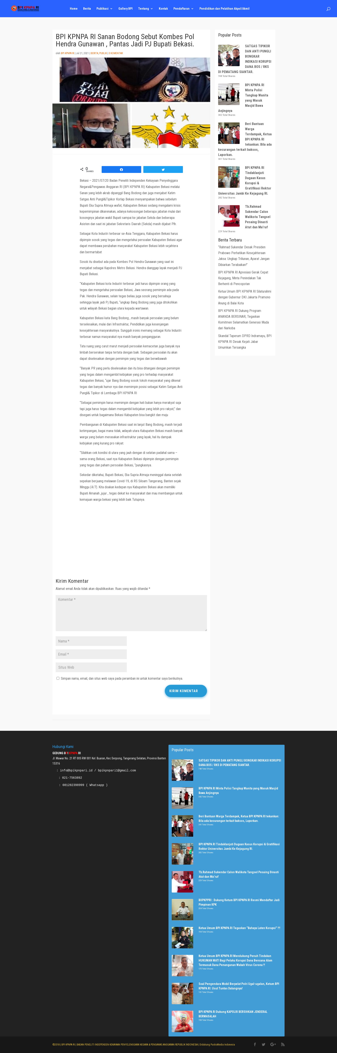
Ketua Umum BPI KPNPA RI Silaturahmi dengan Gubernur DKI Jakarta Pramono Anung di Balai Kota (244, 297)
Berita (87, 8)
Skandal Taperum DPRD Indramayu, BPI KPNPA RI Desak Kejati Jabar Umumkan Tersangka (244, 341)
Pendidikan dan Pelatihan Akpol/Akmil (224, 8)
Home (74, 8)
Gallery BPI (125, 8)
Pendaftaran (181, 8)
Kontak (163, 8)
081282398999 (73, 785)
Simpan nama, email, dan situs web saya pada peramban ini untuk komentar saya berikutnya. (122, 678)
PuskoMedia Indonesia (223, 1044)
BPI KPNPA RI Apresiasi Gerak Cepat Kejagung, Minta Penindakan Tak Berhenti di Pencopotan (243, 278)
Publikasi (103, 8)
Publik (103, 53)
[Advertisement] (131, 541)
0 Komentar (116, 53)
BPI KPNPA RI (67, 53)
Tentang (143, 8)
